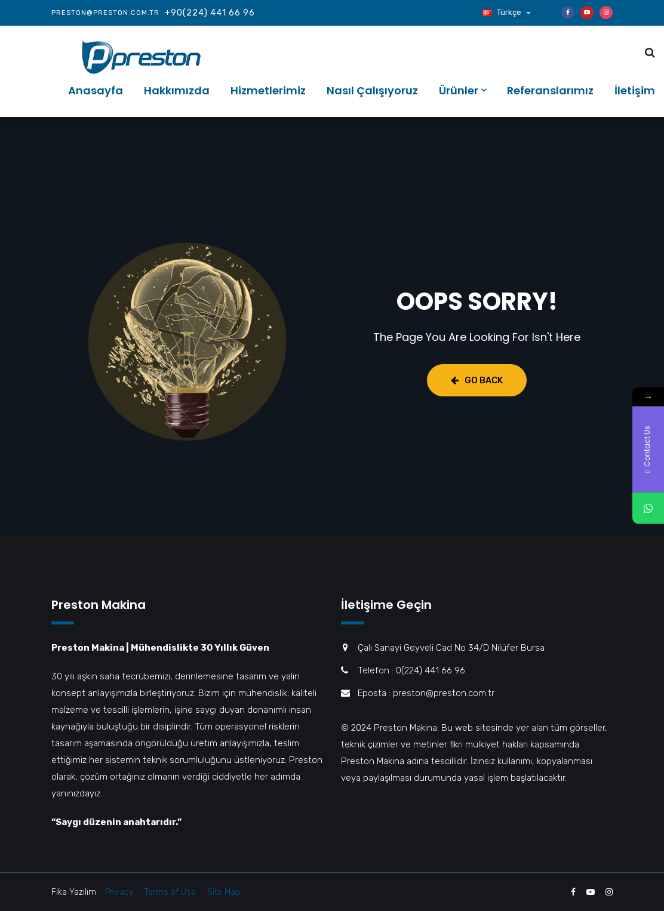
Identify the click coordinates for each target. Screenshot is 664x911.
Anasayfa (95, 90)
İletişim (634, 90)
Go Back (477, 380)
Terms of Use (170, 892)
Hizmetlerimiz (268, 90)
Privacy (119, 892)
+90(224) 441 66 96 (210, 13)
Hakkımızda (177, 90)
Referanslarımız (550, 90)
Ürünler (458, 90)
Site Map (223, 892)
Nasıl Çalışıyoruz (372, 90)
